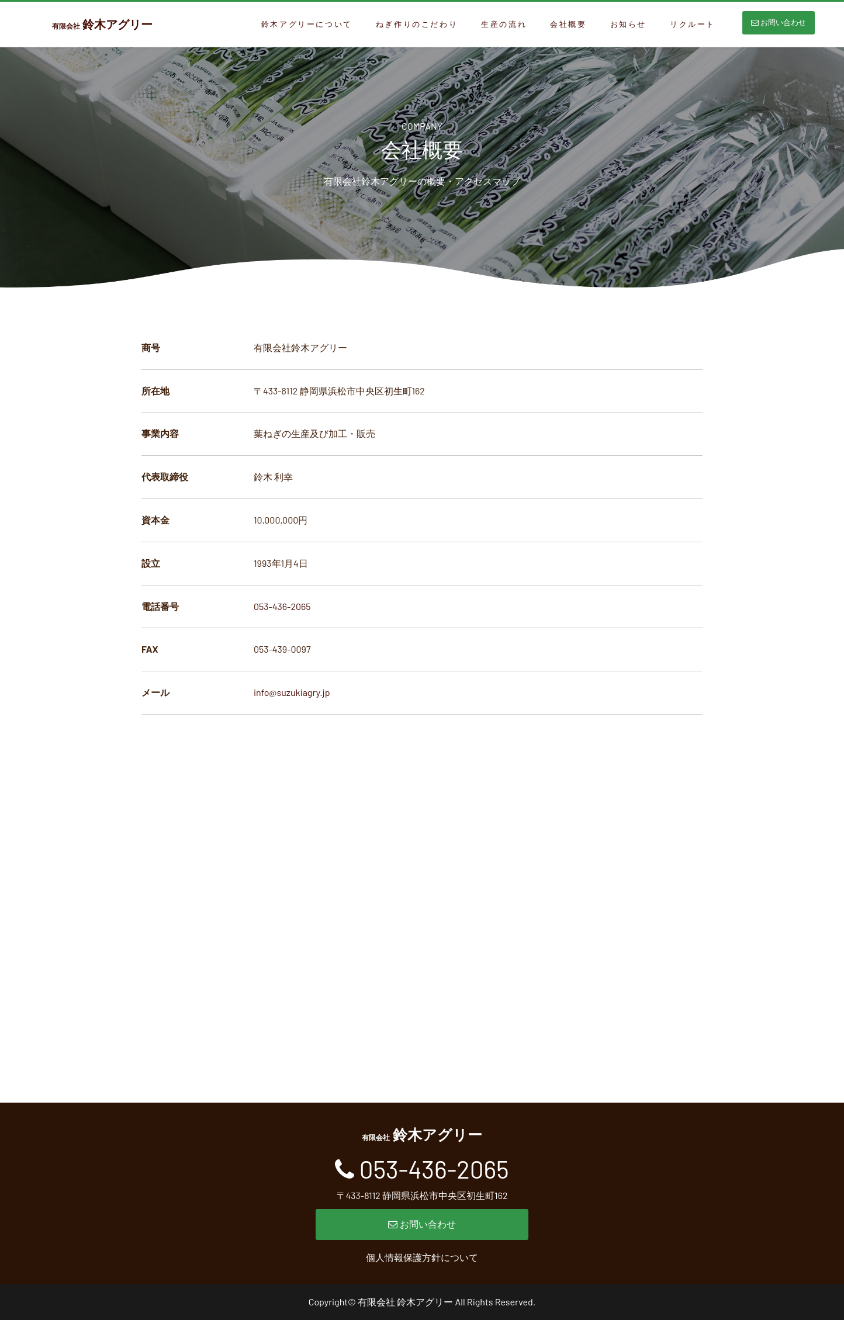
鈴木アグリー (102, 24)
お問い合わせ (778, 22)
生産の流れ (504, 24)
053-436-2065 (282, 606)
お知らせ (628, 24)
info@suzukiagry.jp (292, 692)
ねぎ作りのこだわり (417, 24)
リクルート (692, 24)
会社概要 (568, 24)
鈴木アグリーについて (306, 24)
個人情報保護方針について (422, 1257)
